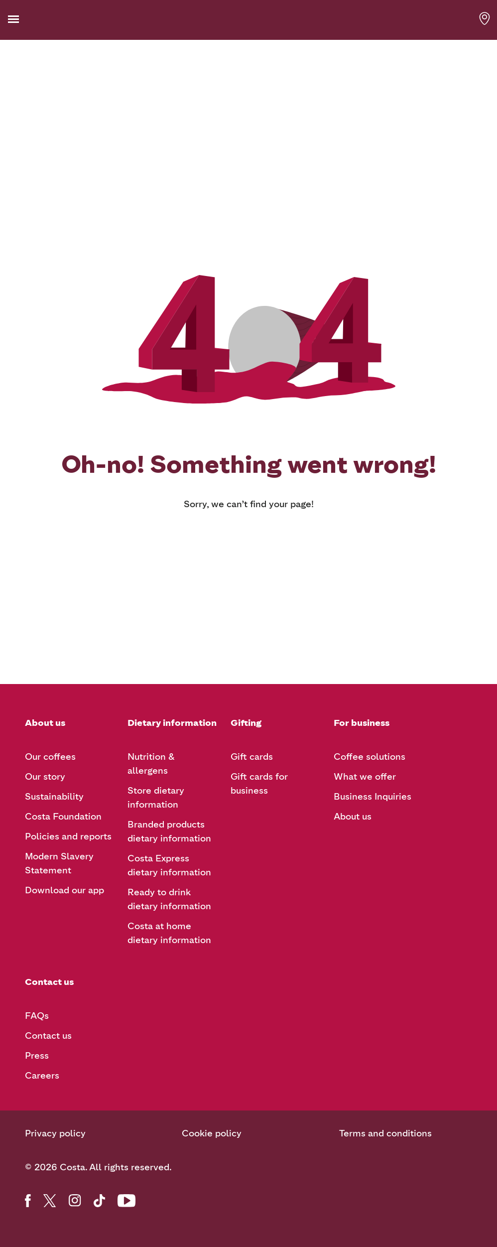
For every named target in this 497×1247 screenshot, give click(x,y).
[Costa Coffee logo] (248, 19)
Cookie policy (212, 1133)
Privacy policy (55, 1133)
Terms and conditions (385, 1133)
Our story (45, 776)
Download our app (64, 890)
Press (37, 1055)
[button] (29, 19)
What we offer (365, 776)
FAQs (37, 1015)
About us (353, 816)
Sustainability (54, 796)
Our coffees (50, 756)
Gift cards (252, 756)
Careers (42, 1075)
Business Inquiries (372, 796)
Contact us (48, 1035)
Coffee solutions (369, 756)
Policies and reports (68, 836)
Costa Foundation (63, 816)
